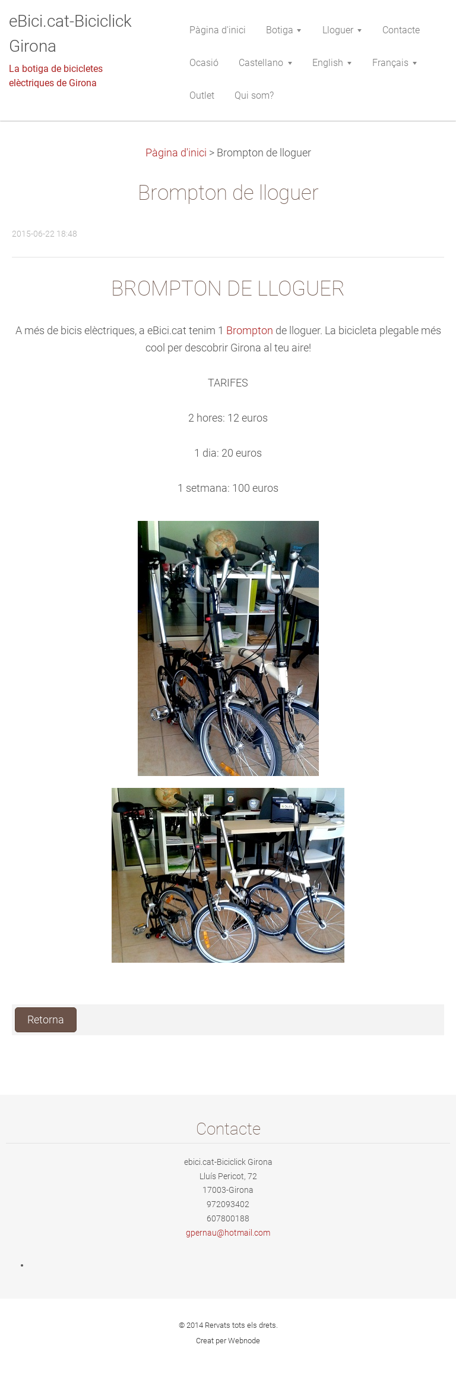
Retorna (45, 1020)
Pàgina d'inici (176, 153)
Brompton (249, 331)
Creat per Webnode (228, 1340)
